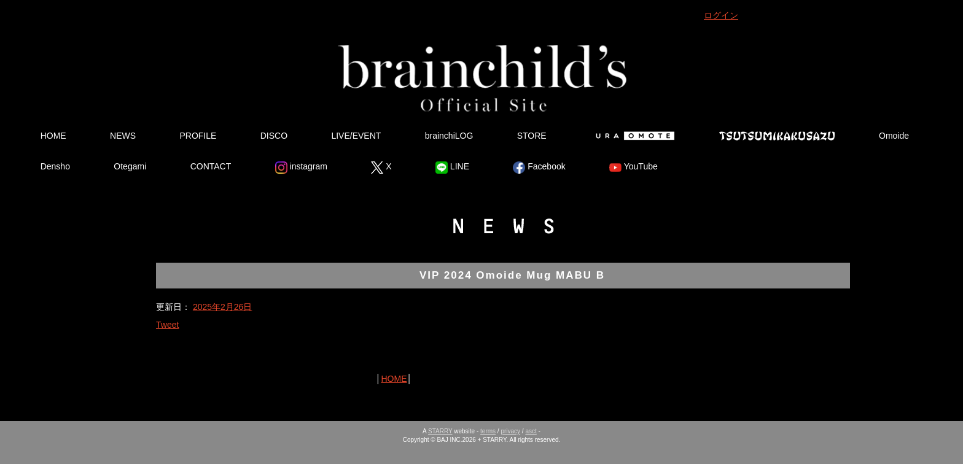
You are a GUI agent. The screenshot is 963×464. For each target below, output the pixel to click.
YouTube (633, 167)
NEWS (123, 136)
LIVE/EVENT (356, 136)
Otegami (130, 166)
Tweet (167, 325)
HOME (53, 136)
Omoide (894, 136)
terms (488, 431)
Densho (55, 166)
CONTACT (211, 166)
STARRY (440, 431)
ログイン (721, 15)
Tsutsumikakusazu (777, 135)
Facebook (539, 167)
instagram (301, 167)
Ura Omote (632, 135)
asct (530, 431)
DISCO (273, 136)
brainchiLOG (449, 136)
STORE (532, 136)
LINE (452, 167)
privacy (510, 431)
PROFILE (197, 136)
